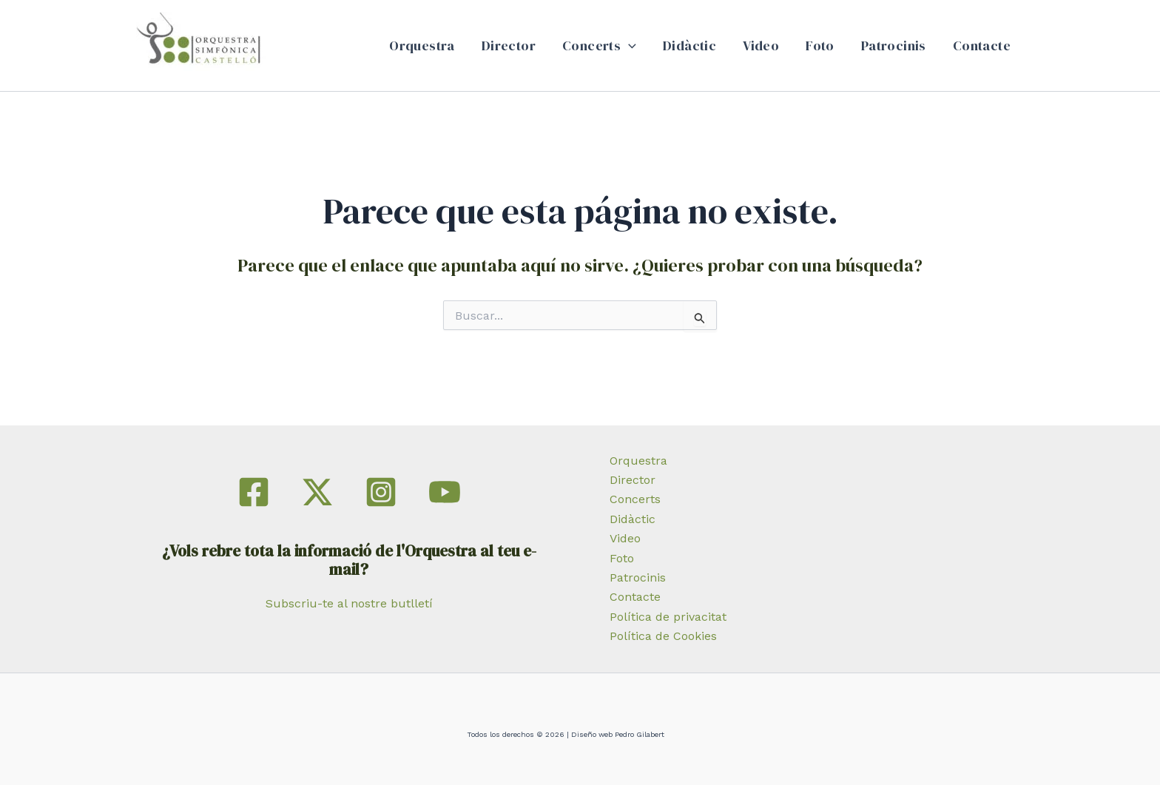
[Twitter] (317, 492)
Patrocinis (893, 45)
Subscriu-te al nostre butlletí (349, 603)
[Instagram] (381, 492)
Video (761, 45)
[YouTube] (444, 492)
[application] (628, 45)
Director (509, 45)
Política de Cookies (663, 636)
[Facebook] (254, 492)
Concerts (599, 45)
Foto (820, 45)
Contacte (982, 45)
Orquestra (422, 45)
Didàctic (689, 45)
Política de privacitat (668, 617)
